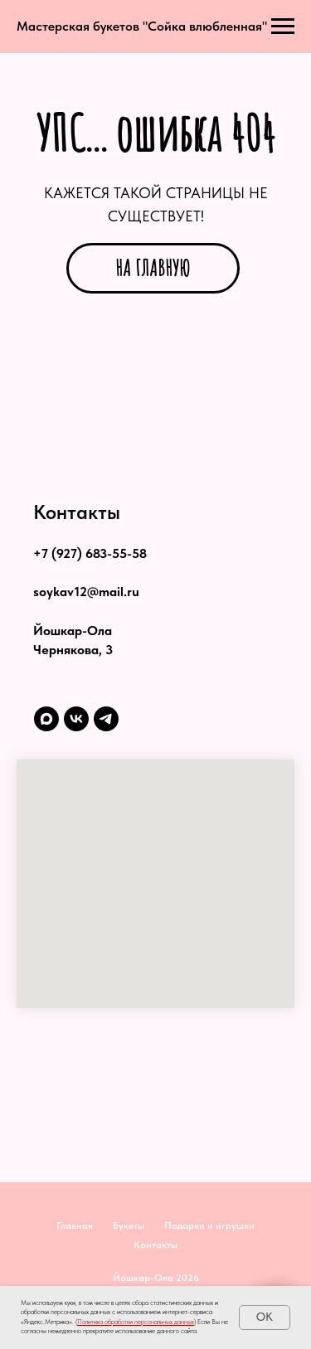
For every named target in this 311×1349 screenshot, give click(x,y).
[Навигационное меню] (282, 26)
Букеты (128, 1225)
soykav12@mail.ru (86, 591)
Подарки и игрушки (209, 1225)
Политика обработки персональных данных (135, 1321)
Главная (74, 1225)
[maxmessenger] (46, 718)
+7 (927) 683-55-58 (90, 553)
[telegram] (106, 718)
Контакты (155, 1244)
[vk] (76, 718)
